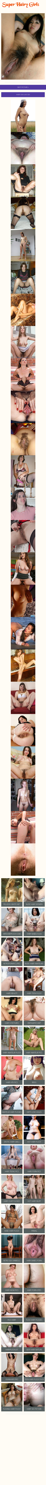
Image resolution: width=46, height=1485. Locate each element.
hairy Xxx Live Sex (23, 94)
